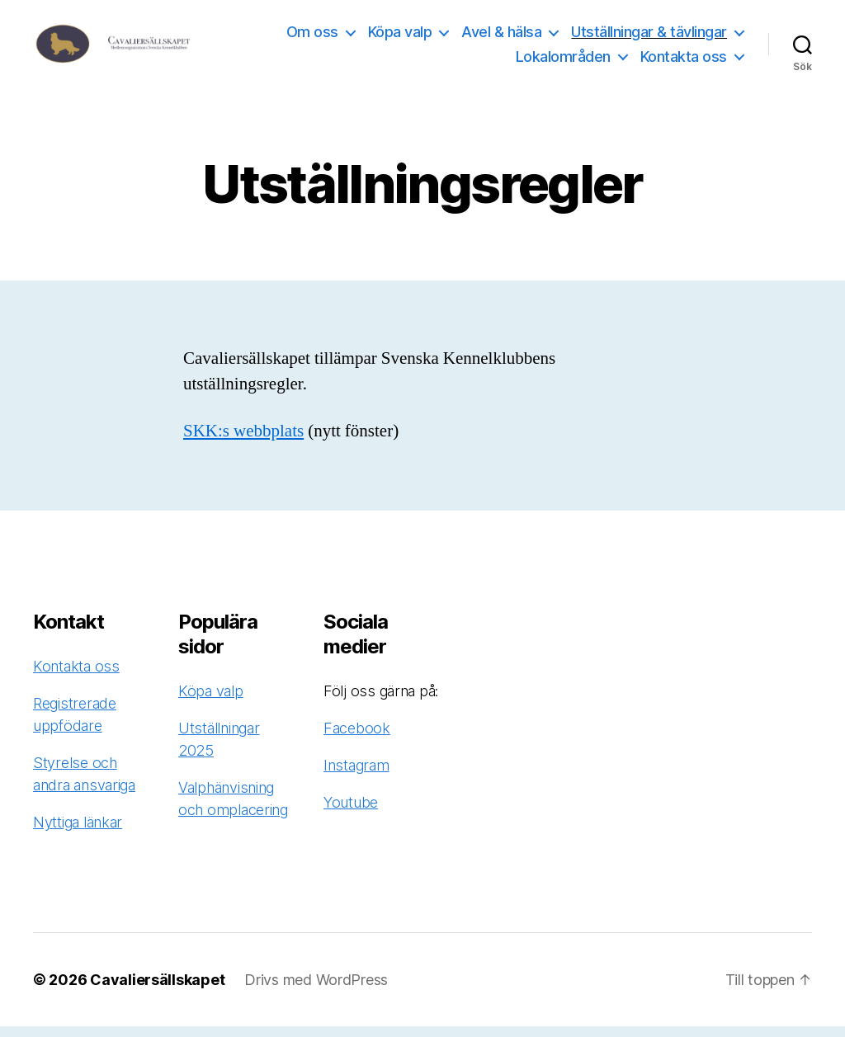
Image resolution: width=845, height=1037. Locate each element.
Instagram (356, 776)
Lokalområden (563, 61)
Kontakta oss (683, 61)
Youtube (350, 813)
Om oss (312, 36)
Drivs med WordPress (316, 990)
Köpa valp (400, 36)
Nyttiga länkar (77, 832)
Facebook (356, 738)
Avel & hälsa (501, 36)
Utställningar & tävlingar (649, 36)
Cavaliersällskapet (157, 990)
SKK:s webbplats (243, 442)
